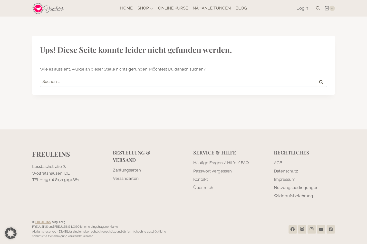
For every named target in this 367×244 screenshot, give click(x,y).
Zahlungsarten (127, 170)
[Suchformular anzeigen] (317, 8)
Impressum (284, 179)
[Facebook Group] (302, 229)
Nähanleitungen (212, 8)
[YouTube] (321, 229)
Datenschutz (286, 171)
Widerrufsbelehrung (293, 195)
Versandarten (126, 178)
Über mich (203, 187)
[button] (10, 233)
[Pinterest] (331, 229)
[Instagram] (312, 229)
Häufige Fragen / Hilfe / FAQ (221, 162)
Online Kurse (173, 8)
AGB (278, 162)
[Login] (302, 8)
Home (126, 8)
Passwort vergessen (212, 171)
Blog (241, 8)
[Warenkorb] (330, 8)
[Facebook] (293, 229)
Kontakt (200, 179)
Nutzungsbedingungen (296, 187)
